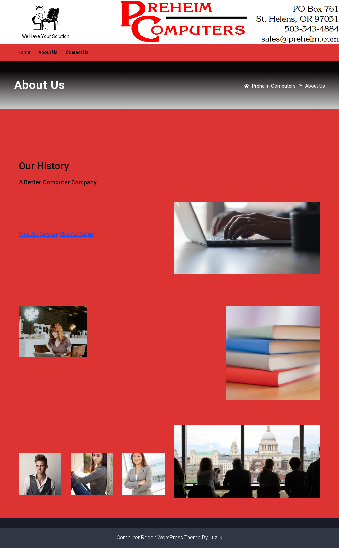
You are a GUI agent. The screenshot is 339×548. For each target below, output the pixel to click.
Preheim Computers (274, 86)
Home (23, 52)
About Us (48, 52)
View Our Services (38, 234)
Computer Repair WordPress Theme (159, 537)
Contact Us (77, 52)
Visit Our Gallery (77, 234)
